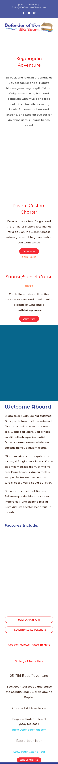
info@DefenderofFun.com (29, 729)
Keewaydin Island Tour (29, 751)
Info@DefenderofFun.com (29, 7)
